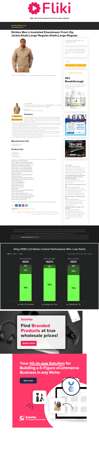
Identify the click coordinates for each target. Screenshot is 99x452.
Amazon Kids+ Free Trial (17, 191)
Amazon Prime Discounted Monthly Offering (22, 190)
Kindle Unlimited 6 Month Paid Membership (22, 177)
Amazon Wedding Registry (18, 182)
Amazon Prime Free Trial (17, 184)
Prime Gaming (14, 188)
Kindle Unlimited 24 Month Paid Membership (22, 164)
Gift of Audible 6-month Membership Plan (21, 168)
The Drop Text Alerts (16, 176)
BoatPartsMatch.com (18, 25)
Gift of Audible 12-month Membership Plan (22, 162)
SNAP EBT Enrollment (16, 173)
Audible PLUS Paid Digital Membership (20, 165)
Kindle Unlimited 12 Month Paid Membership (22, 171)
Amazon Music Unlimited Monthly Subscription (22, 196)
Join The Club (68, 165)
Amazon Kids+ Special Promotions (20, 193)
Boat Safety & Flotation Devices (26, 209)
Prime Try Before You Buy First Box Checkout (22, 194)
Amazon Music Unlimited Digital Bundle (21, 197)
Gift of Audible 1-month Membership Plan (21, 170)
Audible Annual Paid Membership (19, 160)
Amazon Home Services (17, 187)
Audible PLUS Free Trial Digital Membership (21, 174)
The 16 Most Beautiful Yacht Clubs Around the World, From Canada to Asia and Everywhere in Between (75, 177)
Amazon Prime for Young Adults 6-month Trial (22, 179)
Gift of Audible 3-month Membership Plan (21, 167)
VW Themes (36, 237)
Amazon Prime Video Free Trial (19, 199)
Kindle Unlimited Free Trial (17, 185)
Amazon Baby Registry (17, 181)
